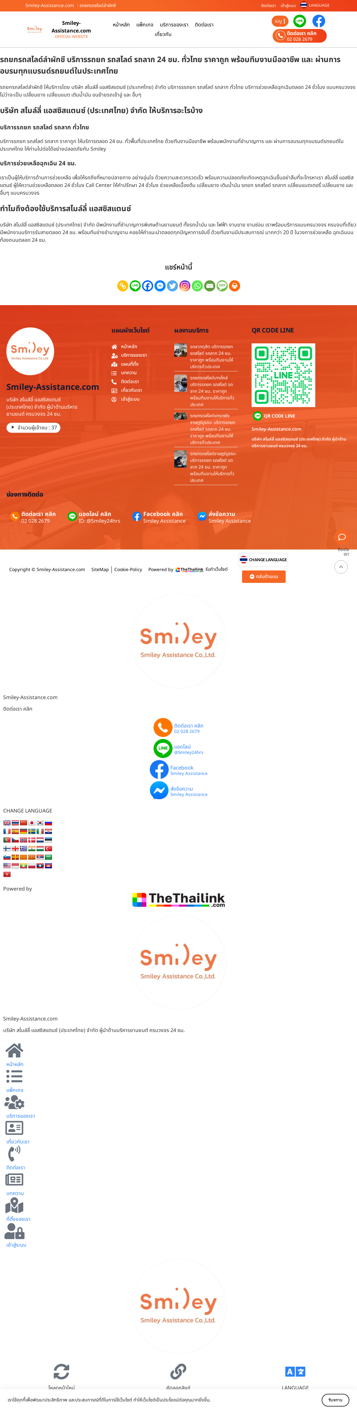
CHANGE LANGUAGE (268, 560)
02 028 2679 (299, 39)
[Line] (135, 285)
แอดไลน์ (182, 747)
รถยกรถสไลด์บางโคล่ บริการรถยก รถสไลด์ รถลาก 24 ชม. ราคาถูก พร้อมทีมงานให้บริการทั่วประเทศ (212, 391)
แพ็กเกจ (145, 25)
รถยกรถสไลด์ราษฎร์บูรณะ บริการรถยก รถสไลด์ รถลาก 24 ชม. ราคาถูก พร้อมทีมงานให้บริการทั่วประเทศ (213, 467)
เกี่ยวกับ (163, 34)
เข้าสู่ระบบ (288, 6)
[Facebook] (147, 285)
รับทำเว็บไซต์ (216, 569)
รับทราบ (331, 1400)
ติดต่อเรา (268, 6)
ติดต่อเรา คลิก (302, 33)
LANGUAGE (319, 5)
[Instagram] (184, 285)
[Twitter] (172, 285)
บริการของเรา (174, 25)
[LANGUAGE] (295, 1371)
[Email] (209, 285)
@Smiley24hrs (188, 753)
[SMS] (222, 285)
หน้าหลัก (121, 25)
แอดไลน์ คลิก (95, 514)
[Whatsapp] (197, 285)
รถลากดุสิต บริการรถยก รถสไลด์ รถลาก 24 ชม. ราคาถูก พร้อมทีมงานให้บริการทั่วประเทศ (211, 356)
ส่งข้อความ (222, 514)
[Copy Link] (122, 285)
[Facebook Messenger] (160, 285)
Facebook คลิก (163, 514)
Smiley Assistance (164, 521)
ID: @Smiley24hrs (99, 521)
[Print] (234, 285)
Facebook (182, 768)
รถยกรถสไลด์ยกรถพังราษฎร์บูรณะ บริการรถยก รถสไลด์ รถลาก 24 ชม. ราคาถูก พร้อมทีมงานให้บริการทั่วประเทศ (212, 429)
